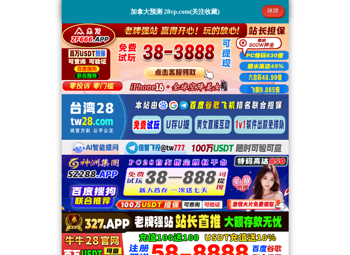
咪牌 (273, 11)
